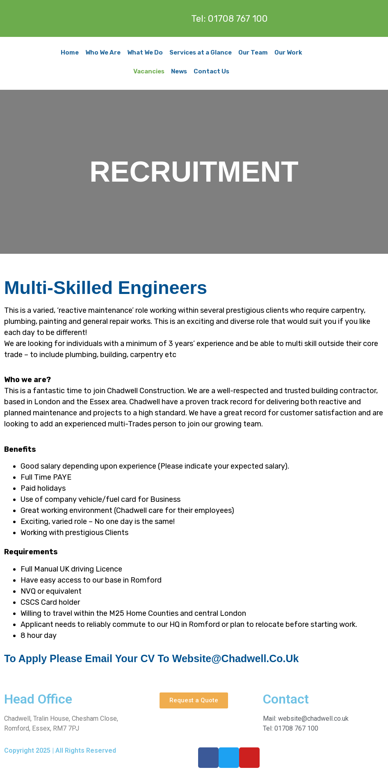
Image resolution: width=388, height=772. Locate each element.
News (179, 71)
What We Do (145, 52)
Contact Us (211, 71)
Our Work (288, 52)
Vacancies (148, 71)
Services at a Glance (200, 52)
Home (70, 52)
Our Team (253, 52)
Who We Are (103, 52)
